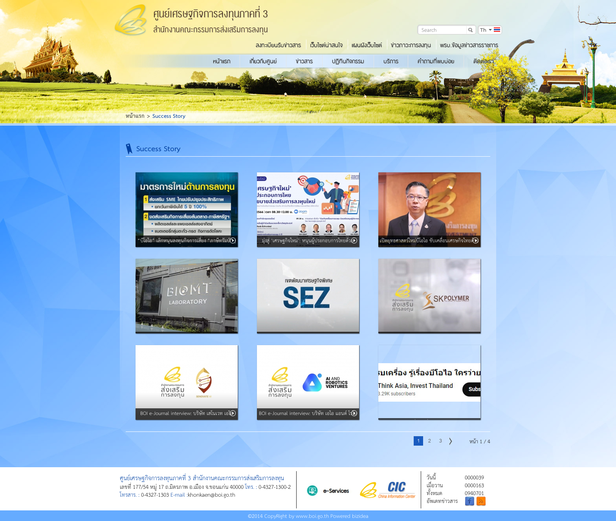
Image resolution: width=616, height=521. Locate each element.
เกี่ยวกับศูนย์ (263, 61)
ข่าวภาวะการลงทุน (411, 45)
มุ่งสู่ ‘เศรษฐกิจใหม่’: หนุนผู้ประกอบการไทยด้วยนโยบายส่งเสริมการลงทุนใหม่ (308, 245)
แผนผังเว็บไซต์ (367, 45)
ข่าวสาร (304, 61)
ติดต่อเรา (483, 61)
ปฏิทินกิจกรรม (348, 61)
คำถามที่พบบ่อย (436, 61)
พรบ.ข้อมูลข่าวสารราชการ (469, 45)
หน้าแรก (221, 61)
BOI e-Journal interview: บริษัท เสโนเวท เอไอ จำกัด (186, 418)
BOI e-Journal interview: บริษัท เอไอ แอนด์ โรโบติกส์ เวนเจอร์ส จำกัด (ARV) (308, 418)
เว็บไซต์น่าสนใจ (326, 45)
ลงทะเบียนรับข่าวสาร (278, 45)
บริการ (390, 61)
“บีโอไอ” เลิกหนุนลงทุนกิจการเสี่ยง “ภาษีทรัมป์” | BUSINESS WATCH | (187, 245)
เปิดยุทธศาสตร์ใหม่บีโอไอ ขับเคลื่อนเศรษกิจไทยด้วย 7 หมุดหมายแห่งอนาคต (429, 245)
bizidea (360, 516)
